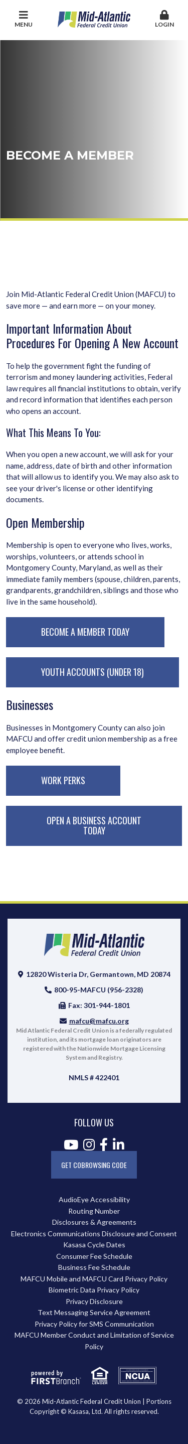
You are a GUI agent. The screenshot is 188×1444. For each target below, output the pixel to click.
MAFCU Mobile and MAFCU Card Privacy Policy (94, 1278)
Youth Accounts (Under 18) (92, 671)
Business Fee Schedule (94, 1267)
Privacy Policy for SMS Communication (94, 1324)
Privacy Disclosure (94, 1301)
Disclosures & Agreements (94, 1222)
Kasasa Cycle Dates (94, 1244)
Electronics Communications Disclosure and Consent (94, 1233)
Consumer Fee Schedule (94, 1256)
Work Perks (63, 780)
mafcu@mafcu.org (99, 1021)
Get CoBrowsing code (94, 1165)
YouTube (71, 1144)
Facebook (104, 1144)
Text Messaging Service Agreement (94, 1312)
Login (164, 19)
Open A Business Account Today (94, 825)
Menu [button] (23, 19)
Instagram (89, 1144)
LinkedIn (118, 1144)
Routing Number (94, 1211)
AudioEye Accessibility (94, 1199)
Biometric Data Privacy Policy (94, 1289)
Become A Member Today (85, 631)
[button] (164, 19)
